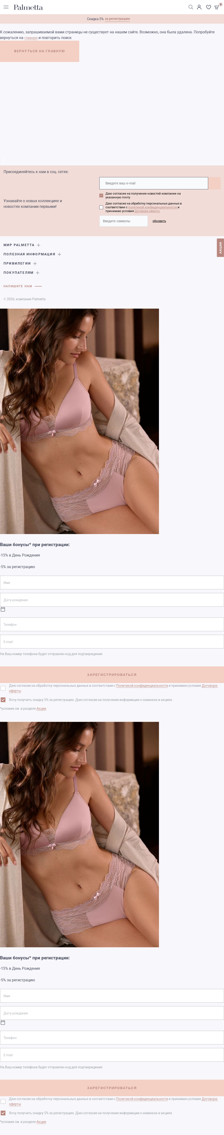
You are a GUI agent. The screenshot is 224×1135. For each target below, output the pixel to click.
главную (31, 38)
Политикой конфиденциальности (142, 685)
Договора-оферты (147, 211)
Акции (41, 708)
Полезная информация (29, 254)
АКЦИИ (220, 248)
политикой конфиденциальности (153, 207)
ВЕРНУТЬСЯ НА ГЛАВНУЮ (39, 51)
